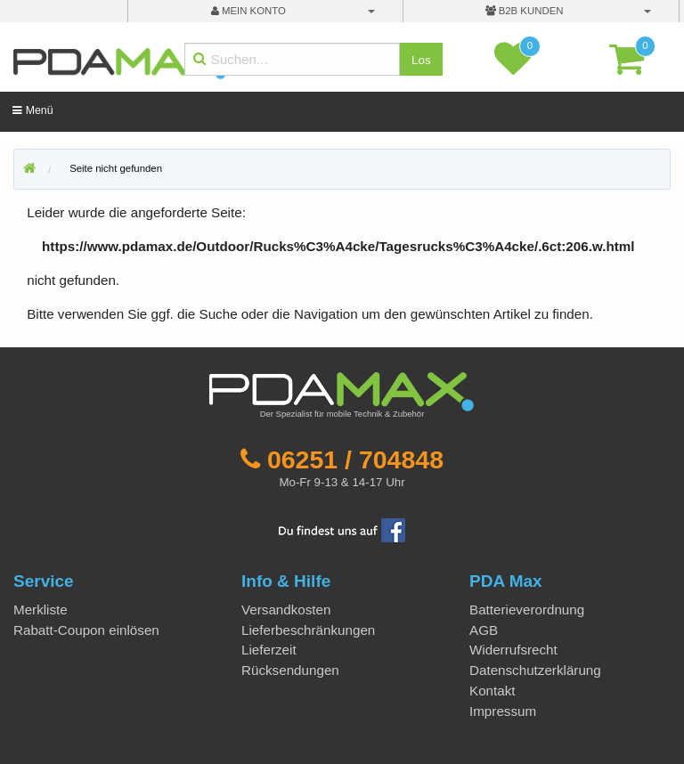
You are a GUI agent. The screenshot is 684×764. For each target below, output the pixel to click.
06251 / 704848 (355, 459)
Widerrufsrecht (513, 649)
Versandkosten (285, 609)
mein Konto (248, 10)
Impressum (502, 711)
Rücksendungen (290, 670)
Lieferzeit (269, 649)
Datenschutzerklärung (535, 670)
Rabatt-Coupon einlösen (86, 630)
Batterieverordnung (526, 609)
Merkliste (40, 609)
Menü (32, 110)
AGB (483, 630)
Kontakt (492, 690)
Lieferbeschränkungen (308, 630)
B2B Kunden (524, 10)
